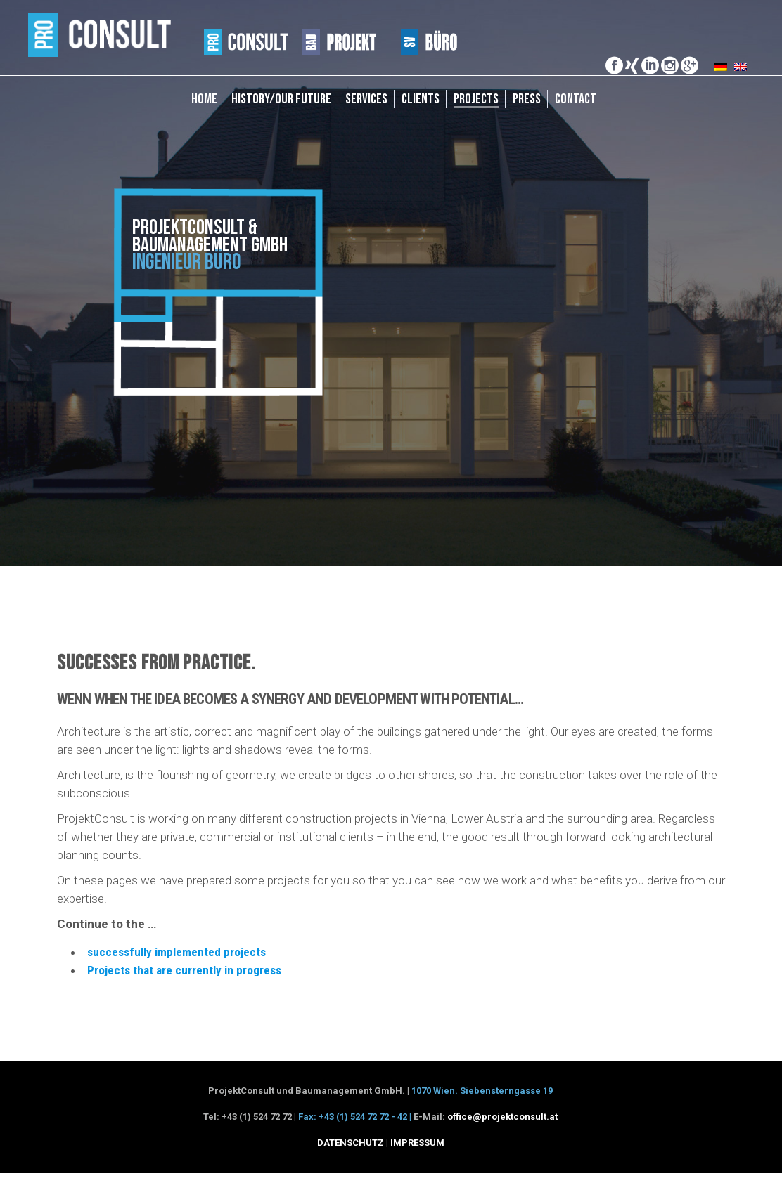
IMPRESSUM (417, 1142)
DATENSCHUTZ (350, 1142)
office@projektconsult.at (502, 1116)
